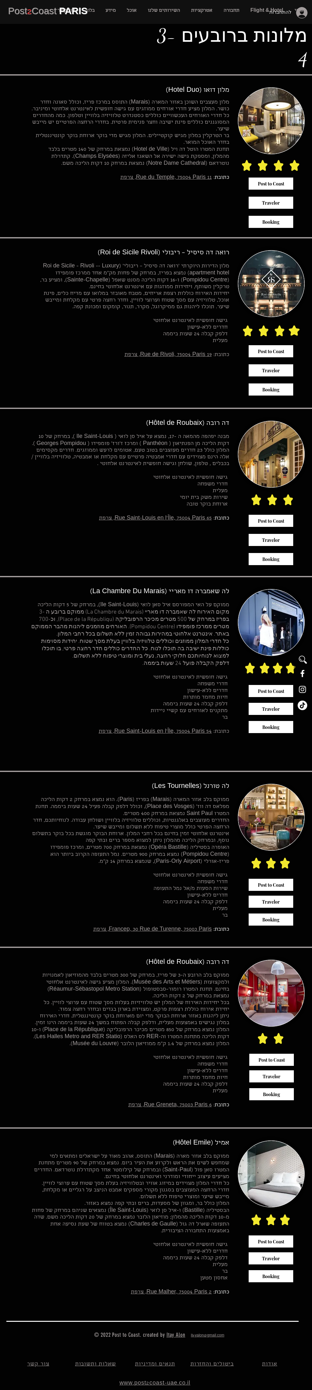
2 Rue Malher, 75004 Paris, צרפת (171, 1292)
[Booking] (271, 221)
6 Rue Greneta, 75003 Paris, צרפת (170, 1105)
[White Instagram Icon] (302, 689)
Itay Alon (176, 1334)
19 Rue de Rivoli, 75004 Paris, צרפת (168, 355)
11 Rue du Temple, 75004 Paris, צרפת (166, 178)
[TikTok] (302, 705)
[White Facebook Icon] (302, 673)
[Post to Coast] (271, 183)
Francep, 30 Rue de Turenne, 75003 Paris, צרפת (152, 930)
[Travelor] (271, 202)
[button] (163, 11)
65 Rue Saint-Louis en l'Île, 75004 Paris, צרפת (155, 518)
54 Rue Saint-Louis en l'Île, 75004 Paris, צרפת (155, 732)
